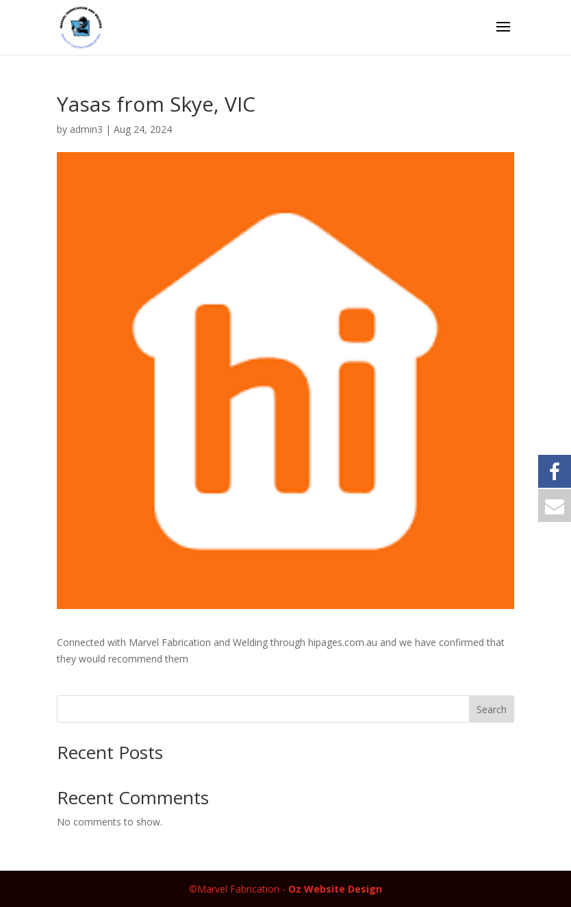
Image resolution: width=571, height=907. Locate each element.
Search (492, 709)
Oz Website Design (335, 888)
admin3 (86, 129)
